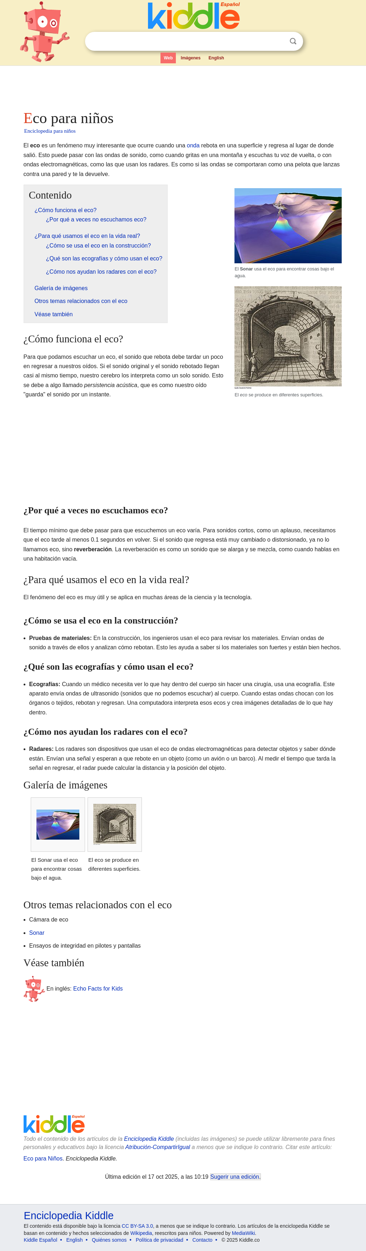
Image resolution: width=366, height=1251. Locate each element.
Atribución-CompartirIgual (157, 1147)
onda (193, 145)
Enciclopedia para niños (50, 131)
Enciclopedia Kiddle (149, 1139)
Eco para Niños (43, 1158)
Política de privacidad (159, 1240)
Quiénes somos (109, 1240)
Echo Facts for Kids (98, 989)
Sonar (37, 933)
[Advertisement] (183, 86)
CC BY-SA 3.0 (137, 1226)
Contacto (202, 1240)
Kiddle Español (40, 1240)
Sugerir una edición (235, 1177)
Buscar (293, 41)
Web (168, 57)
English (216, 57)
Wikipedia (141, 1233)
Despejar (278, 41)
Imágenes (191, 57)
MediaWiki (243, 1233)
